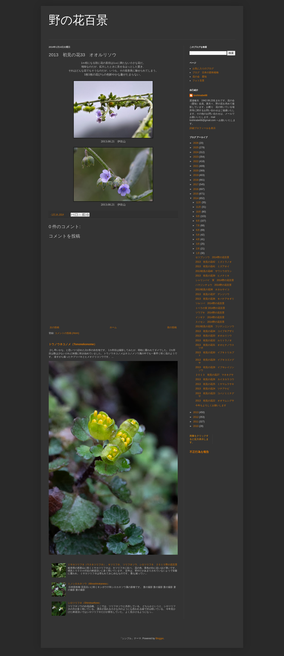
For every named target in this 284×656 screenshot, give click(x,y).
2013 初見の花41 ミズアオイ (212, 266)
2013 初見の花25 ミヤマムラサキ (214, 384)
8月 (198, 220)
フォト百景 (198, 80)
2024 (196, 152)
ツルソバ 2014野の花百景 (209, 303)
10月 (199, 211)
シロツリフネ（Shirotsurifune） (84, 602)
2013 (196, 412)
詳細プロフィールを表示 (203, 128)
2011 (196, 421)
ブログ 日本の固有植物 (205, 72)
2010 (196, 426)
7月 (198, 225)
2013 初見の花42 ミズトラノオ (213, 261)
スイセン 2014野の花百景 (209, 321)
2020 (196, 170)
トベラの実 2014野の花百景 (210, 308)
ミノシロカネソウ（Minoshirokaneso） (88, 583)
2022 (196, 161)
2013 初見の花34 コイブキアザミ (214, 331)
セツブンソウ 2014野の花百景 (212, 257)
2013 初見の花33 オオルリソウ (213, 335)
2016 (196, 189)
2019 (196, 175)
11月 (199, 207)
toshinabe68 (200, 95)
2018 (196, 180)
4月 (198, 239)
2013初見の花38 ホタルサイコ (212, 289)
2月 (198, 248)
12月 (199, 202)
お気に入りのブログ (203, 68)
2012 (196, 417)
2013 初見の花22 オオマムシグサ (214, 400)
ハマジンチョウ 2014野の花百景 (213, 285)
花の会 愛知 (199, 76)
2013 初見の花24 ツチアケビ (212, 388)
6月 (198, 230)
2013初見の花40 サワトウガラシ (213, 271)
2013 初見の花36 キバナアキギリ (214, 298)
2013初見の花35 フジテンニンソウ (214, 326)
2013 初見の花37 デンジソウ (212, 294)
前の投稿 (172, 327)
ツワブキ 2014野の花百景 (209, 312)
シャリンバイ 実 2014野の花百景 (214, 280)
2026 (196, 143)
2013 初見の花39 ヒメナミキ (212, 275)
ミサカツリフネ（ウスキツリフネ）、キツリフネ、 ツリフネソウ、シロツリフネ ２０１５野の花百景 (122, 564)
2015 (196, 193)
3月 (198, 243)
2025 (196, 147)
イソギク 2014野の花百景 (209, 317)
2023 (196, 156)
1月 (198, 253)
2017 (196, 184)
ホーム (113, 327)
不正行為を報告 (199, 451)
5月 (198, 234)
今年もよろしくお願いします (210, 405)
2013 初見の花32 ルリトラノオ (213, 340)
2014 (196, 198)
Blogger (160, 638)
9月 (198, 216)
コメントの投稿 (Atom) (67, 333)
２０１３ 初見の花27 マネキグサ (214, 374)
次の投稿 (54, 327)
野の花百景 (78, 20)
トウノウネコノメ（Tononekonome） (73, 344)
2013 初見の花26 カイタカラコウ (214, 379)
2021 (196, 166)
